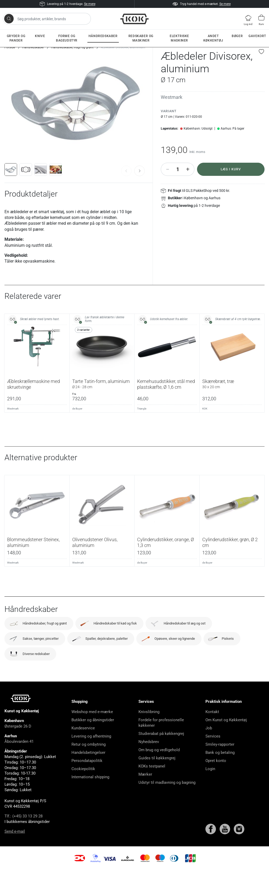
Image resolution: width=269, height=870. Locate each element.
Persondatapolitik (86, 760)
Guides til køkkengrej (156, 758)
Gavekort (257, 36)
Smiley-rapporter (219, 744)
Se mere (89, 4)
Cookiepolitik (83, 768)
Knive (40, 36)
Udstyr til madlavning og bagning (166, 782)
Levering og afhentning (91, 736)
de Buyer (77, 408)
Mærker (145, 774)
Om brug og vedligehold (159, 750)
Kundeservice (83, 728)
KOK (204, 408)
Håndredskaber (103, 36)
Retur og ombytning (88, 744)
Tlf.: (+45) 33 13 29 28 (23, 816)
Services (212, 736)
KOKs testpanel (151, 766)
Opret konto (215, 760)
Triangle (141, 408)
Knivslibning (148, 711)
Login (210, 768)
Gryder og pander (16, 38)
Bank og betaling (220, 752)
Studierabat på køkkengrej (161, 733)
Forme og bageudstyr (66, 38)
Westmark (171, 97)
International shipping (90, 777)
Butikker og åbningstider (92, 720)
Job (208, 728)
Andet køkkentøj (213, 38)
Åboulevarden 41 (19, 741)
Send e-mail (14, 831)
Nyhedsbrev (148, 741)
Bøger (237, 36)
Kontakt (212, 711)
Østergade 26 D (17, 726)
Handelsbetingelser (88, 752)
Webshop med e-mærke (92, 711)
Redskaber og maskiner (140, 38)
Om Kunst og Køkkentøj (226, 720)
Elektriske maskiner (179, 38)
